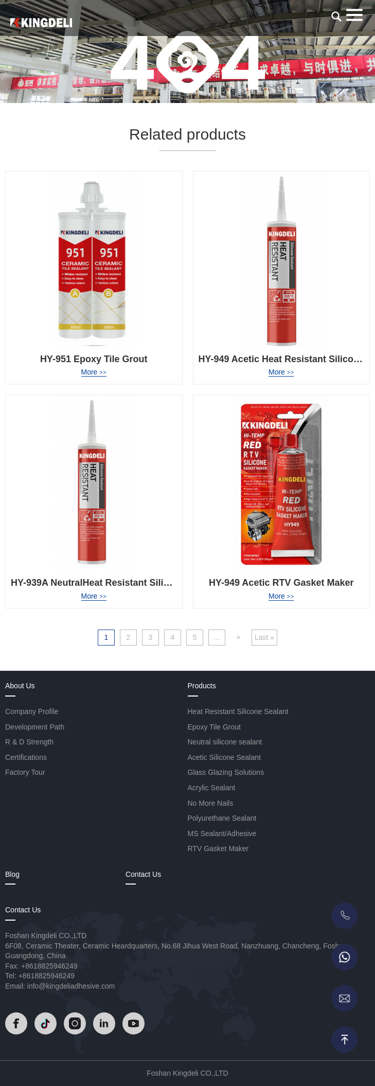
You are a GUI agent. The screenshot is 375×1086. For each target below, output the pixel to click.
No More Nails (211, 803)
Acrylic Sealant (212, 788)
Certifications (26, 757)
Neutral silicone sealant (225, 742)
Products (202, 686)
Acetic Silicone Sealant (224, 757)
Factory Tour (25, 772)
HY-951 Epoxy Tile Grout (94, 359)
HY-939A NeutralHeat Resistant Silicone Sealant (115, 583)
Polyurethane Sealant (222, 818)
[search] (336, 16)
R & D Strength (29, 742)
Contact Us (143, 874)
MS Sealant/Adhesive (222, 833)
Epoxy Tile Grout (214, 727)
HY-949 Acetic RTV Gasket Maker (281, 583)
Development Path (34, 727)
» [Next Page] (239, 637)
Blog (12, 874)
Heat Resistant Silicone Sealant (238, 711)
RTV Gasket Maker (218, 848)
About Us (20, 686)
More (93, 372)
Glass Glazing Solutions (226, 772)
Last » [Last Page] (264, 637)
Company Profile (32, 711)
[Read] (41, 23)
